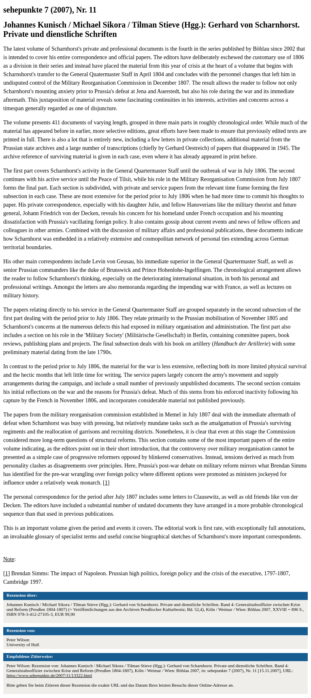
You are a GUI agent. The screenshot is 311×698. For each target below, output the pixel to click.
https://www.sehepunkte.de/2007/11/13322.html (49, 675)
